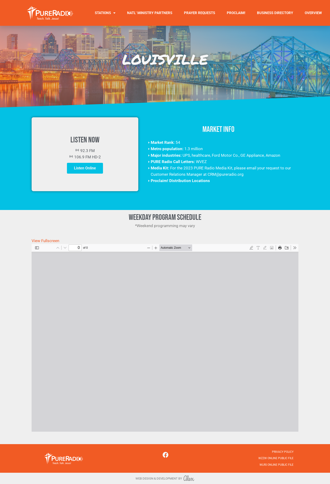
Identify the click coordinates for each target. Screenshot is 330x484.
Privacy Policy (282, 452)
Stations (105, 13)
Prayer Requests (199, 13)
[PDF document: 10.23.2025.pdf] (165, 338)
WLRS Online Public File (276, 464)
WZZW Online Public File (275, 458)
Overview (313, 13)
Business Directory (275, 13)
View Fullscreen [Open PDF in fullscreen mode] (45, 240)
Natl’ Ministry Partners (149, 13)
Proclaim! (236, 13)
